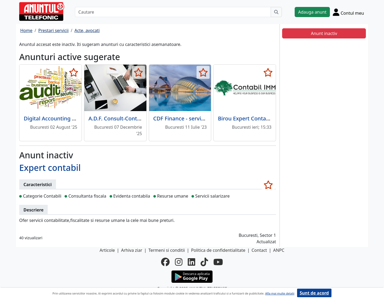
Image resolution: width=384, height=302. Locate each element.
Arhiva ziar (131, 250)
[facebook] (165, 262)
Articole (107, 250)
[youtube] (218, 262)
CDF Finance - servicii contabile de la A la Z (207, 118)
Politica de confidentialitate (218, 250)
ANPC (278, 250)
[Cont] (348, 12)
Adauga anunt (312, 12)
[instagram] (178, 262)
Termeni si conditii (166, 250)
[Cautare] (173, 12)
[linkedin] (191, 262)
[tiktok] (204, 262)
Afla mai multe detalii (279, 293)
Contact (259, 250)
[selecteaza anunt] (73, 72)
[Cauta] (276, 12)
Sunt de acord (314, 293)
